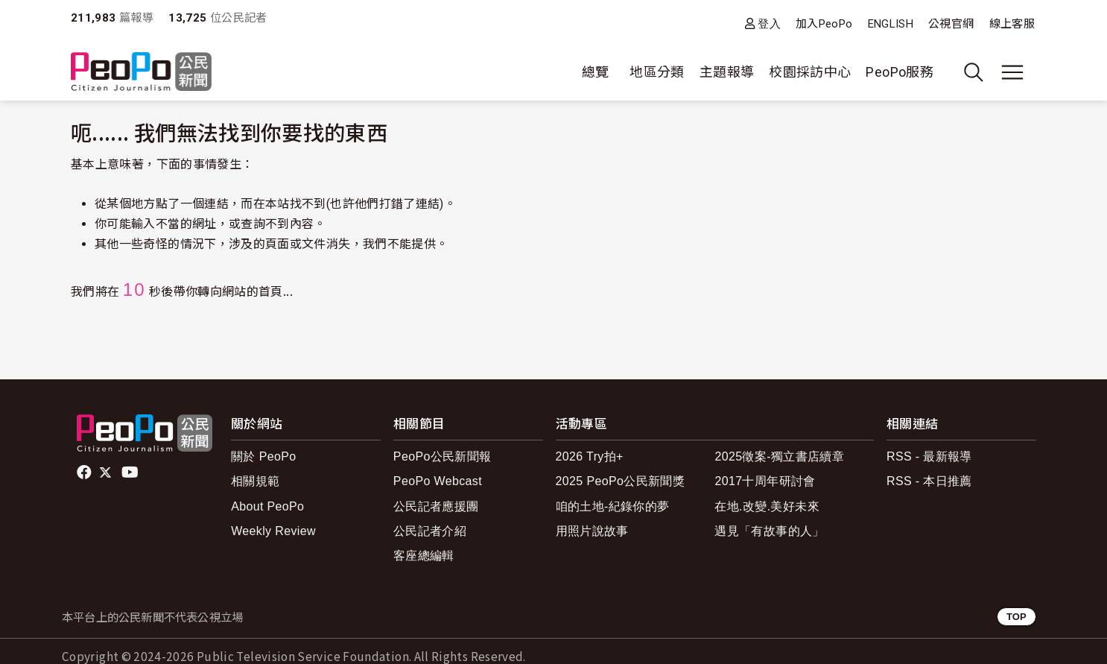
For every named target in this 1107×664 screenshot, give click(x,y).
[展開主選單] (1012, 72)
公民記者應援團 (436, 506)
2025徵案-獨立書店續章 (779, 456)
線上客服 (1012, 24)
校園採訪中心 (810, 72)
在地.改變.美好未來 (766, 506)
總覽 (595, 72)
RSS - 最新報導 (929, 456)
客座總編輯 (423, 555)
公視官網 (951, 24)
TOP (1016, 616)
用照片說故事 (592, 531)
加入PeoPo (824, 24)
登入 (769, 23)
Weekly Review (273, 531)
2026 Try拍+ (590, 456)
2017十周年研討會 (764, 481)
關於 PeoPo (263, 456)
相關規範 (255, 481)
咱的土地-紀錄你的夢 (613, 506)
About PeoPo (267, 506)
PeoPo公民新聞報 (442, 456)
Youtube (131, 472)
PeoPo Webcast (437, 481)
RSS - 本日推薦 (929, 481)
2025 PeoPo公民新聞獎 (620, 481)
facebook (85, 472)
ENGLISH (891, 24)
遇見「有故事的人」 (769, 531)
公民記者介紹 (429, 531)
